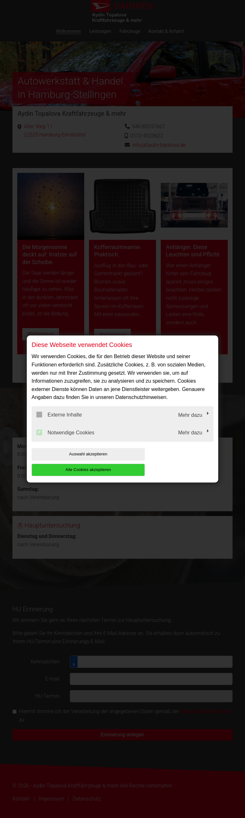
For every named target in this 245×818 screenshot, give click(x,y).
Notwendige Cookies (65, 440)
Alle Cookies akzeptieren (172, 461)
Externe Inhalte (59, 422)
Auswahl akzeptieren (72, 461)
